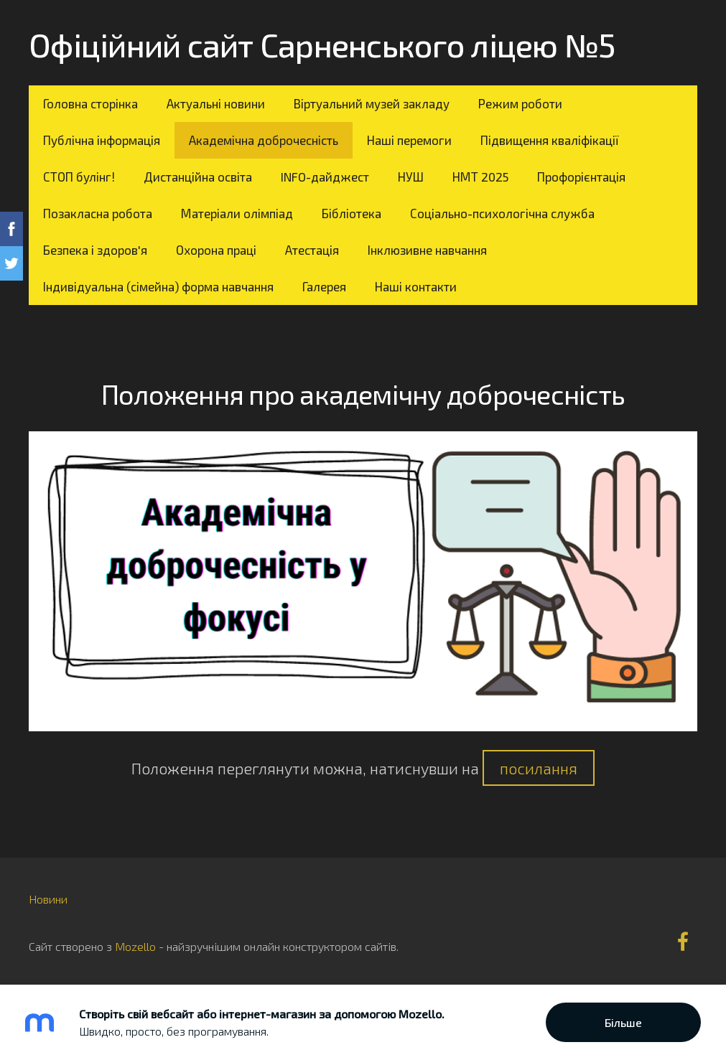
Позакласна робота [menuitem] (97, 213)
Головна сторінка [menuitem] (90, 103)
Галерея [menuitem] (324, 286)
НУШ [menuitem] (411, 176)
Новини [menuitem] (48, 899)
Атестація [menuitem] (312, 250)
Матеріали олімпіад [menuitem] (237, 213)
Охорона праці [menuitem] (216, 250)
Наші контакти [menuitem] (416, 286)
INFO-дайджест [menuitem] (325, 176)
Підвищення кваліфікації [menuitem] (549, 140)
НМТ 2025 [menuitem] (480, 176)
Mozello (135, 946)
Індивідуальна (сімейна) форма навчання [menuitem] (158, 286)
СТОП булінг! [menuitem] (79, 176)
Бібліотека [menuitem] (351, 213)
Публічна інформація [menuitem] (101, 140)
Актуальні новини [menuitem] (216, 103)
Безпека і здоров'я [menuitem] (95, 250)
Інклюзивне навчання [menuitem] (427, 250)
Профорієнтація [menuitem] (581, 176)
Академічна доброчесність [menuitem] (263, 140)
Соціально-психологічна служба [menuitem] (502, 213)
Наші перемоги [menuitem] (409, 140)
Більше (623, 1022)
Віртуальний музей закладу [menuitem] (372, 103)
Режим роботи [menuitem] (520, 103)
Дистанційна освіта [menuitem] (198, 176)
